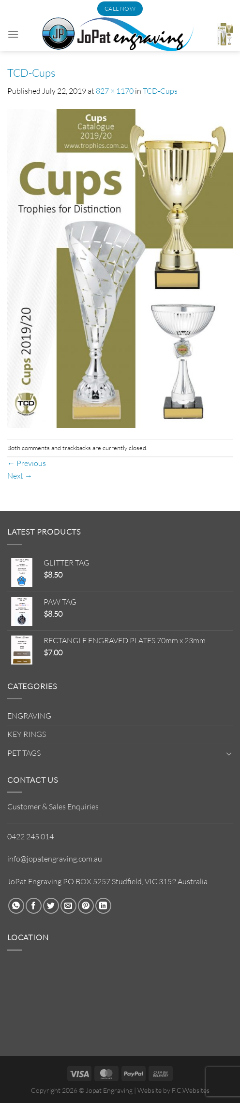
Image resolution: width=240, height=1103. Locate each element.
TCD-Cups (160, 91)
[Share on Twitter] (51, 906)
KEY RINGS (26, 734)
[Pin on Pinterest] (86, 906)
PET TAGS (24, 753)
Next (19, 476)
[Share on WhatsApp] (16, 906)
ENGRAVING (29, 716)
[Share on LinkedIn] (103, 906)
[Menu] (13, 34)
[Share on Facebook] (34, 906)
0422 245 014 (30, 836)
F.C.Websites (191, 1090)
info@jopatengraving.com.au (54, 858)
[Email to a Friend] (68, 906)
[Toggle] (229, 753)
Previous (26, 463)
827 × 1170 (115, 91)
